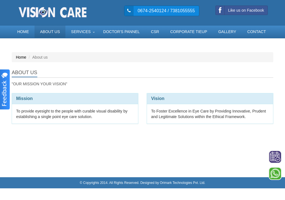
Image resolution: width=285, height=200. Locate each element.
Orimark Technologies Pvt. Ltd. (182, 183)
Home (21, 57)
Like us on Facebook (240, 10)
